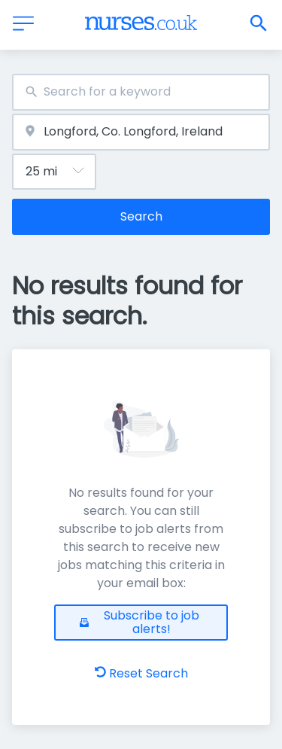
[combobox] (141, 92)
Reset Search (141, 673)
